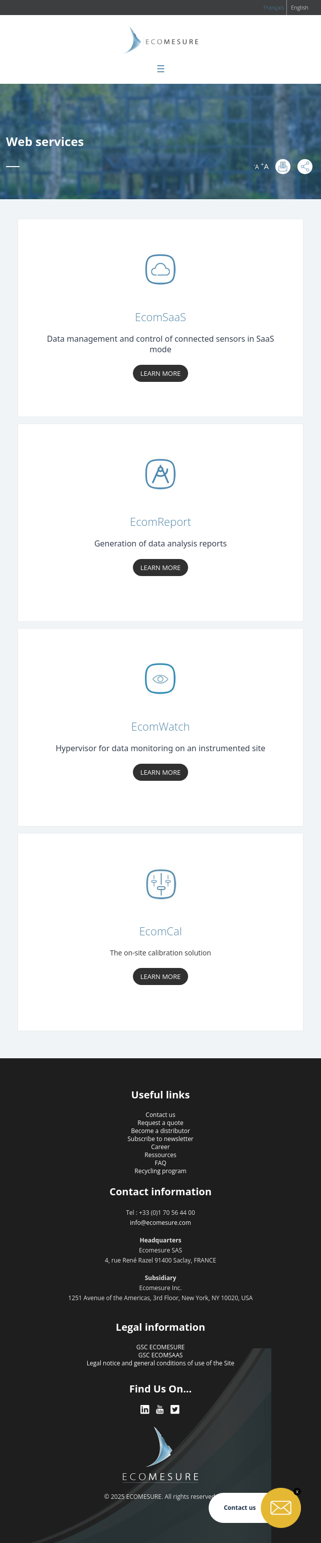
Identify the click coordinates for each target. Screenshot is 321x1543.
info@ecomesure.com (160, 1222)
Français (273, 7)
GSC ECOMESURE (160, 1347)
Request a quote (160, 1122)
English (299, 7)
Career (160, 1147)
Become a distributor (160, 1131)
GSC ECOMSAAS (160, 1355)
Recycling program (160, 1171)
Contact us (160, 1114)
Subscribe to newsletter (160, 1139)
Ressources (160, 1155)
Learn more (160, 373)
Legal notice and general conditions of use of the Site (161, 1363)
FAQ (160, 1163)
